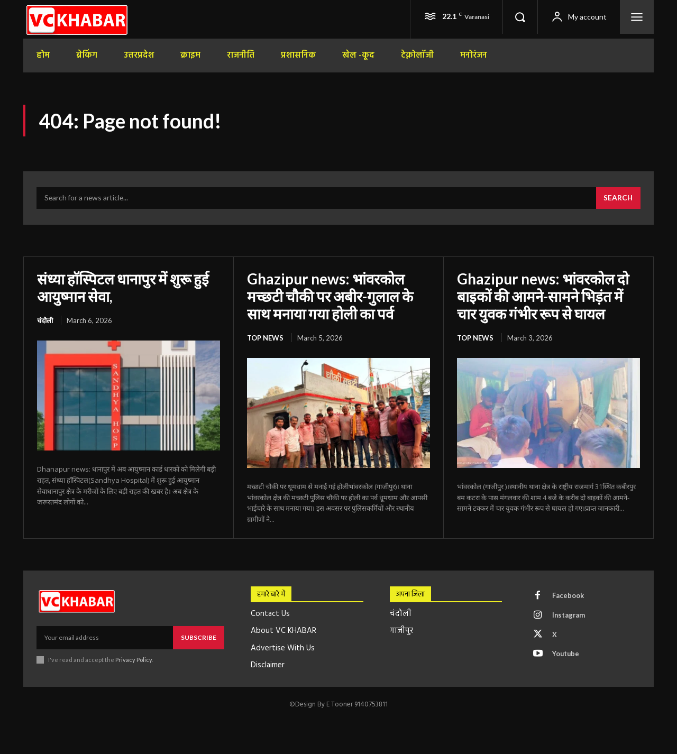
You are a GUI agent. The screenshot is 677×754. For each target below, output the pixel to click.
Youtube (567, 654)
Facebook (568, 595)
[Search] (618, 199)
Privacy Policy (133, 659)
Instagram (570, 615)
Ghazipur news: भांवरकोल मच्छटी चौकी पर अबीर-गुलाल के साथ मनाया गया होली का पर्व (330, 296)
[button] (520, 17)
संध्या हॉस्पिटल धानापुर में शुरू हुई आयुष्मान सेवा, (124, 287)
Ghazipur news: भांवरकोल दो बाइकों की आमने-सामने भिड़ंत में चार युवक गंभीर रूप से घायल (544, 296)
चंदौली (45, 320)
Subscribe (198, 637)
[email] (104, 637)
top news (265, 337)
